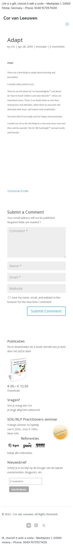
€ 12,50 (17, 386)
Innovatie (41, 46)
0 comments (57, 46)
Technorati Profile (17, 191)
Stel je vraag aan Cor (19, 405)
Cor (13, 46)
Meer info (13, 433)
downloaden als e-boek (28, 346)
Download (13, 390)
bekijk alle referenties (19, 453)
